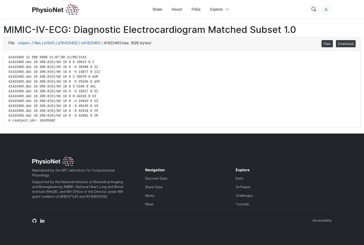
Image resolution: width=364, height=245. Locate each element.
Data (239, 178)
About (177, 9)
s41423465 (91, 43)
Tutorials (242, 204)
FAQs (196, 9)
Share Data (153, 187)
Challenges (244, 195)
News (149, 204)
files (37, 43)
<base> (24, 43)
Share (157, 9)
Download (346, 44)
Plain (327, 44)
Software (243, 187)
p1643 (49, 43)
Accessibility (322, 220)
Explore (219, 9)
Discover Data (156, 178)
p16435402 (68, 43)
